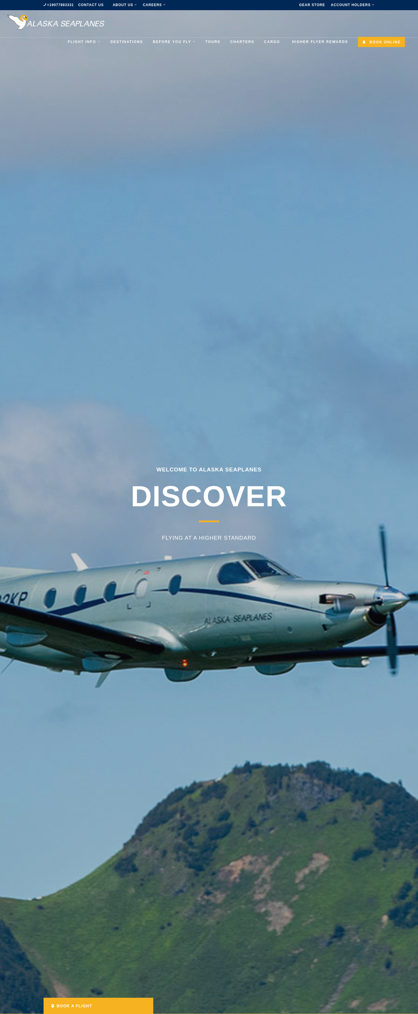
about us (125, 5)
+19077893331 (60, 5)
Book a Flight (71, 1006)
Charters (242, 42)
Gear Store (312, 5)
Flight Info (84, 42)
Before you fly (174, 42)
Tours (213, 42)
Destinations (126, 42)
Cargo (272, 42)
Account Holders (352, 5)
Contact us (91, 5)
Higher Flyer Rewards (320, 42)
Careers (154, 5)
